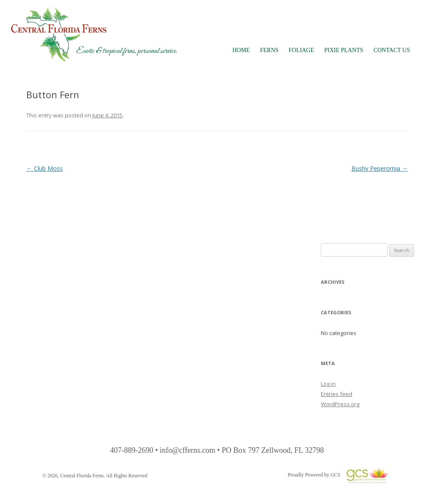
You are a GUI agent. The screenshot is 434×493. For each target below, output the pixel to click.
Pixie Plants (343, 50)
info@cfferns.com (187, 450)
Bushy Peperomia (379, 168)
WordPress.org (340, 404)
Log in (328, 384)
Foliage (301, 50)
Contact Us (391, 50)
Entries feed (336, 394)
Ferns (269, 50)
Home (241, 50)
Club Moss (44, 168)
